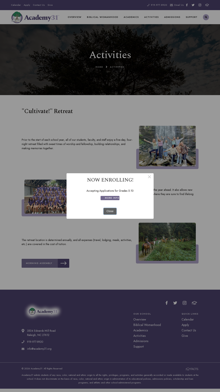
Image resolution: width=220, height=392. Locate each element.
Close (109, 211)
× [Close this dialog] (149, 177)
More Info (113, 197)
